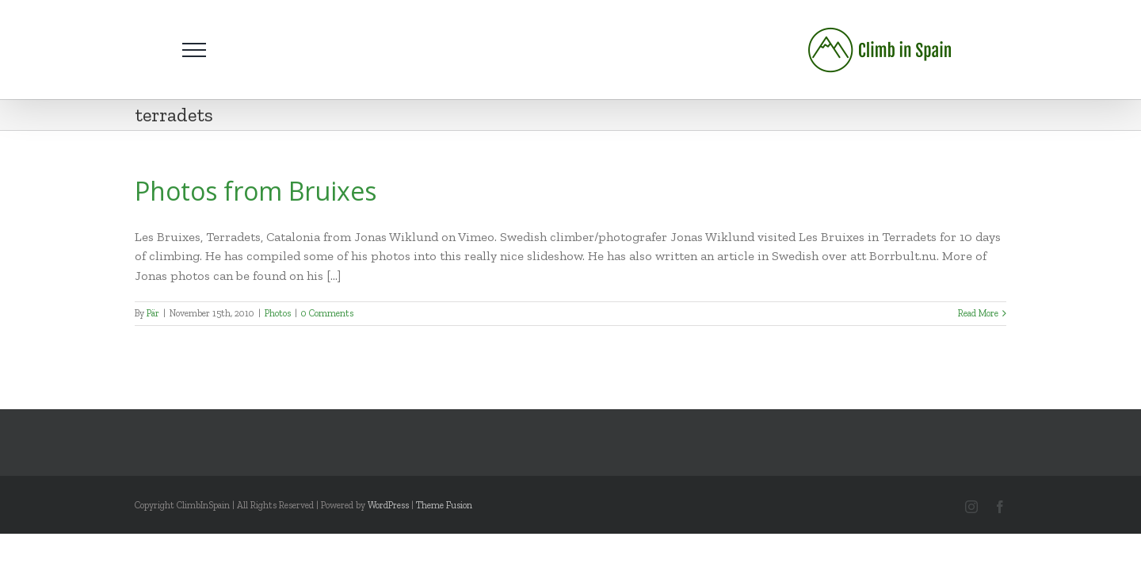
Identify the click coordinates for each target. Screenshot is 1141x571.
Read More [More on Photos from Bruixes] (978, 313)
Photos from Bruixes (255, 191)
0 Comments (327, 313)
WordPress (388, 505)
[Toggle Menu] (194, 50)
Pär (153, 313)
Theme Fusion (444, 505)
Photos (278, 313)
